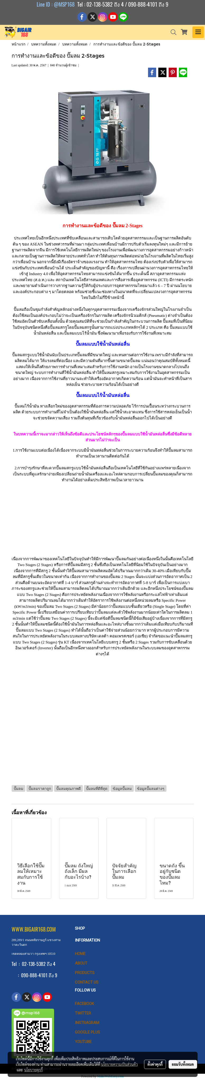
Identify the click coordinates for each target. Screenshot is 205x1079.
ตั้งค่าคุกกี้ (155, 1064)
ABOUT (81, 963)
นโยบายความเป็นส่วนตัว (119, 1064)
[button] (171, 32)
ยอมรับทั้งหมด (183, 1064)
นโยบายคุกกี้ (33, 1069)
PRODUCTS (84, 972)
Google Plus (87, 1032)
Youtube (83, 1041)
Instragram (87, 1022)
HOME (80, 953)
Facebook (84, 1003)
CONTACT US (86, 982)
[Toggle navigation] (198, 32)
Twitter (83, 1013)
